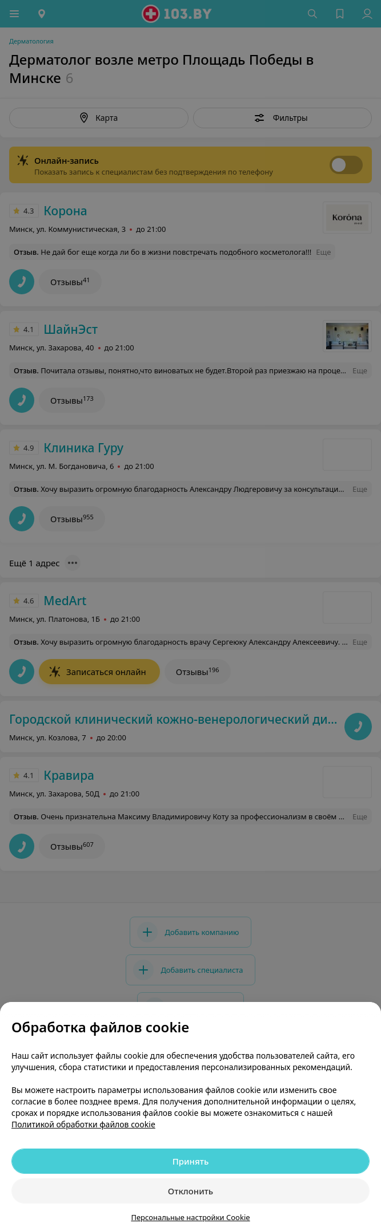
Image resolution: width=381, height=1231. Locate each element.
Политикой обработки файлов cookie (83, 1124)
